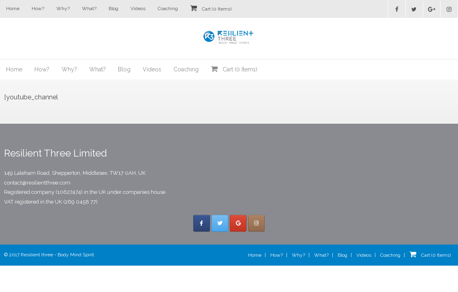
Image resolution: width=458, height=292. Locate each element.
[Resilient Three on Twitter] (220, 223)
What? (89, 8)
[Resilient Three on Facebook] (201, 223)
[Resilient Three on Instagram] (256, 223)
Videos (138, 8)
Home (12, 8)
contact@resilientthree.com (37, 183)
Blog (113, 8)
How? (38, 8)
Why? (63, 8)
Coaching (168, 8)
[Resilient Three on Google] (238, 223)
